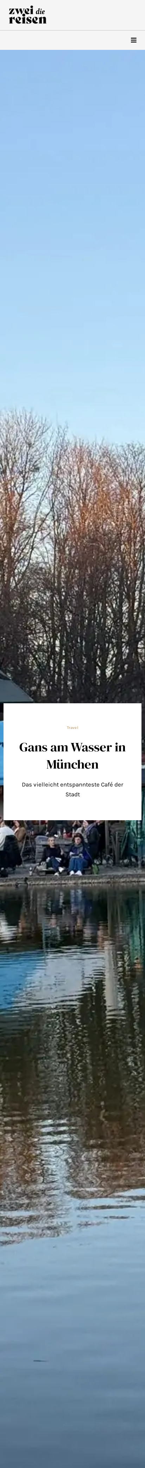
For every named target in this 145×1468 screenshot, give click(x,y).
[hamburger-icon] (133, 40)
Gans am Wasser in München (72, 755)
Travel (72, 727)
